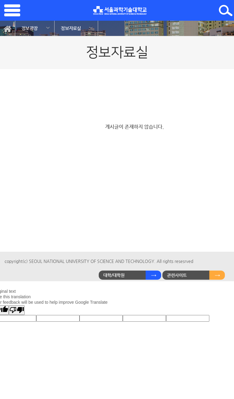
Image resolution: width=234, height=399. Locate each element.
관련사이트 (177, 275)
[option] (35, 28)
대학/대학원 (114, 275)
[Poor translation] (17, 310)
